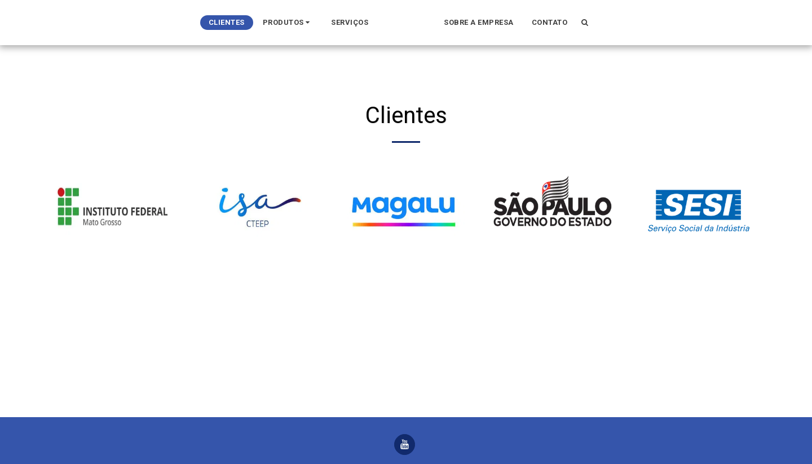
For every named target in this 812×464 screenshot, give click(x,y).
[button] (138, 22)
